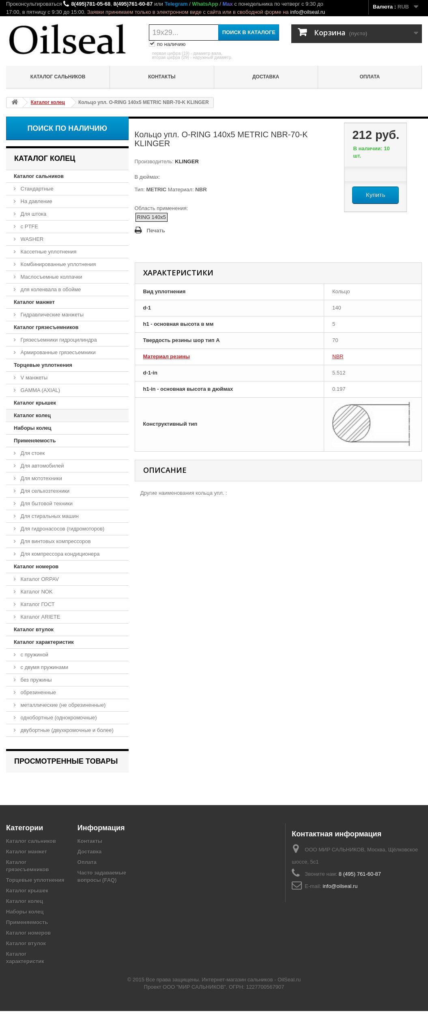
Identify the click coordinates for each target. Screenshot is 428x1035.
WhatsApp (205, 4)
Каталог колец (32, 415)
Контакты (161, 77)
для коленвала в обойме (50, 289)
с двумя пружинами (43, 667)
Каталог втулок (34, 629)
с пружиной (33, 655)
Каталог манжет (34, 302)
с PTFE (28, 226)
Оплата (370, 77)
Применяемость (35, 440)
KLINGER (186, 161)
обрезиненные (37, 692)
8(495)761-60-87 (133, 4)
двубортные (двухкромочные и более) (66, 730)
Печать (156, 230)
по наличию (167, 44)
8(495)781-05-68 (90, 4)
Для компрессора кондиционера (59, 554)
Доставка (265, 77)
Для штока (32, 214)
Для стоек (32, 453)
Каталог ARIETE (39, 617)
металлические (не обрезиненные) (62, 705)
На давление (35, 201)
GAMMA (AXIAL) (39, 390)
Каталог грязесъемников (46, 327)
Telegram (176, 4)
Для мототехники (40, 478)
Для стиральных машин (49, 516)
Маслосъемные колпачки (50, 277)
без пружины (35, 680)
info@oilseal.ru (307, 12)
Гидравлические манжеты (51, 315)
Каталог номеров (36, 566)
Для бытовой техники (46, 503)
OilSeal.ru (289, 1003)
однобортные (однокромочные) (58, 718)
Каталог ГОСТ (37, 604)
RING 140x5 (151, 217)
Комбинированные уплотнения (57, 264)
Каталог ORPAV (39, 579)
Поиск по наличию (67, 128)
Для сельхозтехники (44, 491)
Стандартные (36, 189)
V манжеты (33, 378)
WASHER (31, 239)
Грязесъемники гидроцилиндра (58, 340)
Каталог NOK (36, 592)
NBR (337, 356)
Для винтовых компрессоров (55, 541)
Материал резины (166, 356)
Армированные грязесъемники (57, 352)
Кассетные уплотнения (48, 252)
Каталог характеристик (44, 642)
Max (227, 4)
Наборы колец (33, 428)
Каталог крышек (35, 403)
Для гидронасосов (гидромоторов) (61, 529)
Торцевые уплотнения (43, 365)
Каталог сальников (58, 77)
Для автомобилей (41, 466)
